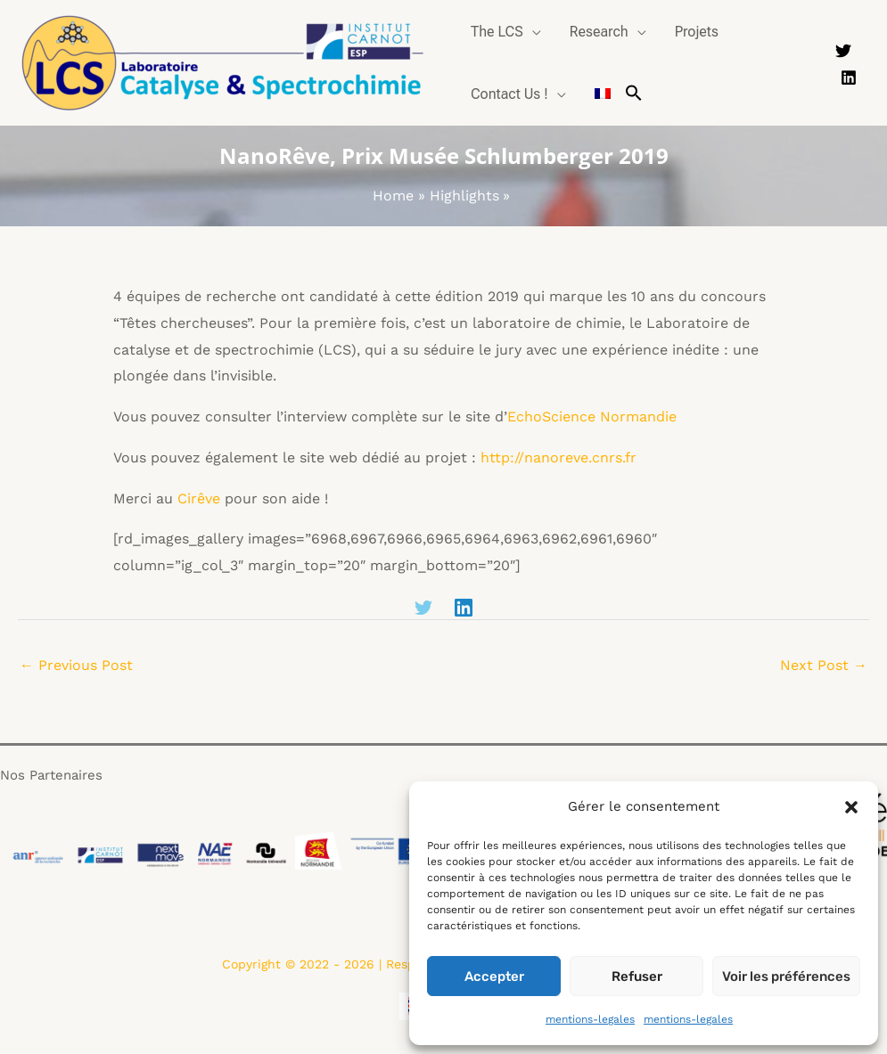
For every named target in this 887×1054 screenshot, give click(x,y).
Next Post (823, 665)
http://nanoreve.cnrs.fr (558, 457)
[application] (532, 32)
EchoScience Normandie (592, 416)
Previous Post (76, 665)
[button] (851, 807)
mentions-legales (590, 1019)
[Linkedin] (849, 77)
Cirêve (198, 498)
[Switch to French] (602, 94)
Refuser (637, 976)
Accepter (494, 976)
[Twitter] (843, 51)
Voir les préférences (786, 976)
